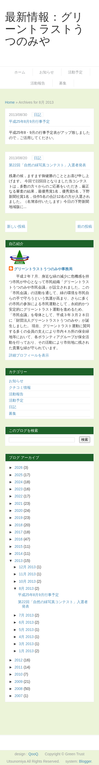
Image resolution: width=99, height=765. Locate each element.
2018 (19, 525)
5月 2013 (27, 630)
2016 (19, 539)
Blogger (85, 761)
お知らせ (46, 72)
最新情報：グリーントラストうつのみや (44, 29)
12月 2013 (28, 567)
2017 (19, 532)
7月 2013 (27, 615)
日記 (37, 115)
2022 (19, 496)
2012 (19, 660)
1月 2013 (27, 651)
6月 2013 (27, 622)
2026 (19, 467)
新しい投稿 (16, 226)
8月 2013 (27, 588)
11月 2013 (28, 574)
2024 (19, 482)
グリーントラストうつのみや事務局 (43, 269)
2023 (19, 489)
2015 (19, 546)
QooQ (33, 754)
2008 (19, 689)
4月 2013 (27, 637)
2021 (19, 503)
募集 (62, 83)
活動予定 (75, 72)
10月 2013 (28, 581)
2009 (19, 681)
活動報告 (37, 83)
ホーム (19, 72)
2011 (19, 667)
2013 (19, 561)
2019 (19, 518)
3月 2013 (27, 644)
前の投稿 (84, 226)
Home (10, 102)
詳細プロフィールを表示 (29, 355)
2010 (19, 674)
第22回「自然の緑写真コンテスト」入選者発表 (47, 165)
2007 (19, 696)
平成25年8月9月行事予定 (29, 121)
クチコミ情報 (20, 387)
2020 (19, 510)
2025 (19, 475)
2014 (19, 553)
